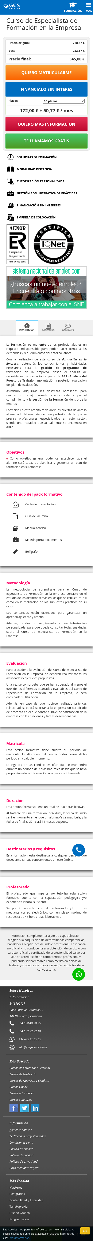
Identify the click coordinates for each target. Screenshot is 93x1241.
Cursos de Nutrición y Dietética (29, 1081)
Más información (19, 1238)
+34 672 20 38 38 (30, 1039)
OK (85, 1231)
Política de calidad (21, 1155)
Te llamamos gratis (46, 141)
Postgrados (17, 1194)
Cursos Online (18, 1087)
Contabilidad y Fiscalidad (26, 1200)
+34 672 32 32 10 (29, 1031)
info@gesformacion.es (32, 1047)
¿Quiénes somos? (20, 1130)
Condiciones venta (21, 1142)
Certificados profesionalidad (27, 1136)
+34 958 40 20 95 (29, 1023)
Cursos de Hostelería (22, 1074)
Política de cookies (21, 1149)
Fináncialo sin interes (46, 89)
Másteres (15, 1187)
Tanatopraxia (18, 1206)
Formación (73, 7)
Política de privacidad (23, 1161)
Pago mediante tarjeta (24, 1168)
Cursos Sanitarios (20, 1100)
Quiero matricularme (46, 72)
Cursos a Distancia (21, 1093)
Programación (19, 1219)
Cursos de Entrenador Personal (29, 1068)
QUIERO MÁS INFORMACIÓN (46, 124)
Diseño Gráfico (19, 1213)
